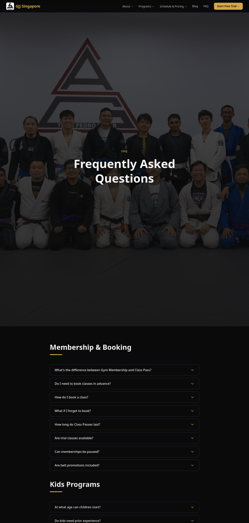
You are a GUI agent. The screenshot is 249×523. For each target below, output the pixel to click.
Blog (195, 6)
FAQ (206, 6)
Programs (146, 6)
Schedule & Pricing (173, 6)
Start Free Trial (228, 6)
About (127, 6)
